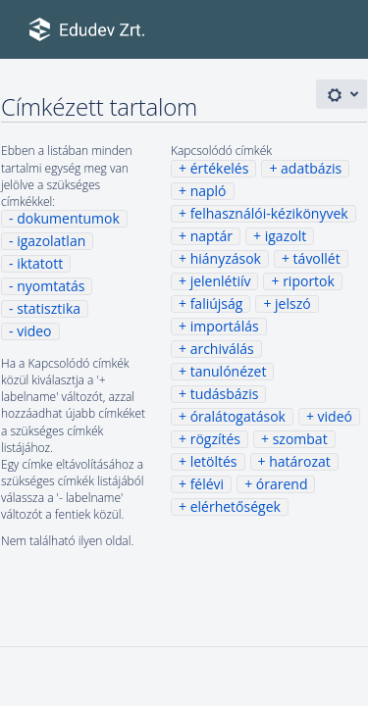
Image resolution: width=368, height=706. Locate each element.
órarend (282, 484)
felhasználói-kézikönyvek (269, 213)
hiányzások (225, 258)
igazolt (285, 236)
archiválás (222, 348)
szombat (300, 438)
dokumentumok (68, 218)
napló (208, 190)
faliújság (216, 303)
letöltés (213, 461)
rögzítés (215, 438)
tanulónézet (228, 371)
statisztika (48, 308)
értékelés (219, 168)
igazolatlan (51, 240)
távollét (317, 258)
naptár (211, 236)
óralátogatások (238, 416)
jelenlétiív (220, 281)
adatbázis (311, 168)
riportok (309, 281)
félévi (207, 484)
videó (335, 416)
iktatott (40, 263)
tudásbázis (224, 393)
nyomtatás (50, 286)
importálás (224, 326)
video (34, 331)
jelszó (293, 303)
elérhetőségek (235, 506)
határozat (300, 461)
